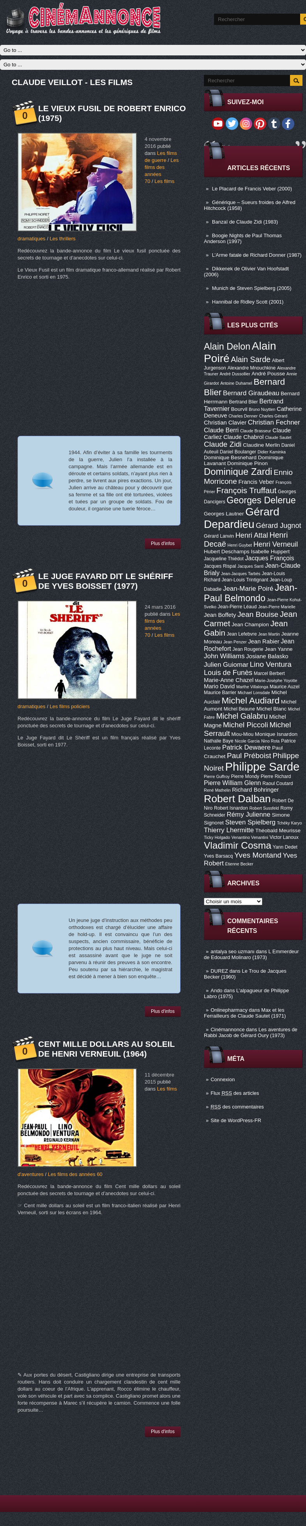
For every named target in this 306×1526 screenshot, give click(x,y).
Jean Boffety (220, 615)
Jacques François (269, 557)
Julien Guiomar (226, 664)
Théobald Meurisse (278, 830)
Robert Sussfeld (264, 808)
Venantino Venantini (250, 837)
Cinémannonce (227, 1029)
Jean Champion (250, 624)
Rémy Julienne (248, 814)
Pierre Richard (276, 776)
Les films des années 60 (75, 1174)
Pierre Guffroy (217, 776)
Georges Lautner (224, 514)
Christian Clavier (225, 422)
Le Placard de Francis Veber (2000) (252, 189)
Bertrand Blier (243, 402)
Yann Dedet (285, 847)
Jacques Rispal (220, 566)
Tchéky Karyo (289, 823)
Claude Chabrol (243, 437)
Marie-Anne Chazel (228, 680)
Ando (216, 990)
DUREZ (219, 971)
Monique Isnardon (276, 734)
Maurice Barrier (220, 692)
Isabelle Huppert (270, 551)
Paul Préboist (249, 755)
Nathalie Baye (218, 741)
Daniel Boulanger (238, 452)
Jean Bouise (257, 614)
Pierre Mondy (245, 776)
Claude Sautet (278, 437)
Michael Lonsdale (254, 692)
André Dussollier (235, 373)
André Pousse (268, 374)
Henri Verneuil (275, 544)
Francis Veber (256, 482)
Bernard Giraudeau (251, 393)
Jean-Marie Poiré (248, 588)
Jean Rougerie (247, 649)
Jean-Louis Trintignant (245, 580)
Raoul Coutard (277, 783)
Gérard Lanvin (219, 536)
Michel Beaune (239, 709)
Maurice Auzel (284, 686)
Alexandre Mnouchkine (251, 368)
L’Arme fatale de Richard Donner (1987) (257, 255)
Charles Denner (243, 416)
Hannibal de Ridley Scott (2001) (248, 302)
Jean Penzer (235, 642)
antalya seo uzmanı (232, 951)
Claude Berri (221, 429)
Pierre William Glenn (232, 782)
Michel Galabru (241, 716)
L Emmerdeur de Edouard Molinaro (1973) (251, 954)
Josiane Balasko (267, 656)
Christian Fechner (274, 422)
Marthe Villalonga (252, 686)
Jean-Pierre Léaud (237, 606)
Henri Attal (251, 535)
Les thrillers (62, 239)
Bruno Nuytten (262, 409)
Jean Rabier (263, 641)
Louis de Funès (228, 673)
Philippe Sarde (262, 766)
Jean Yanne (279, 649)
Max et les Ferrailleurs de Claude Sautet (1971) (245, 1013)
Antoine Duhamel (236, 383)
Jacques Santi (250, 566)
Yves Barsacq (218, 856)
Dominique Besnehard (230, 457)
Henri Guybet (240, 545)
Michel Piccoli (245, 725)
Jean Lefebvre (242, 634)
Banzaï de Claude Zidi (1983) (245, 222)
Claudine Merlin (261, 445)
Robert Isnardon (231, 808)
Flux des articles (234, 1093)
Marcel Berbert (269, 673)
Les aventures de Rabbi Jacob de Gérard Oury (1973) (250, 1032)
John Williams (224, 656)
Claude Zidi (223, 444)
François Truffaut (246, 490)
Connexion (222, 1079)
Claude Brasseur (255, 430)
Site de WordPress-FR (235, 1120)
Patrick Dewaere (246, 747)
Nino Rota (270, 741)
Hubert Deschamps (226, 551)
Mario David (219, 686)
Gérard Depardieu (241, 518)
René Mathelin (217, 790)
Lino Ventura (271, 664)
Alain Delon (227, 346)
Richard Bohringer (255, 790)
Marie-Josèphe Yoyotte (276, 680)
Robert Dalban (237, 799)
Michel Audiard (250, 700)
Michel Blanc (271, 709)
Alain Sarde (251, 359)
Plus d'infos (163, 543)
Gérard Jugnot (278, 525)
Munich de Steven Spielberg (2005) (252, 288)
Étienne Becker (239, 864)
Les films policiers (70, 706)
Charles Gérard (273, 416)
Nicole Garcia (247, 741)
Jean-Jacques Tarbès (240, 573)
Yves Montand (257, 855)
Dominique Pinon (247, 463)
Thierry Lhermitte (229, 830)
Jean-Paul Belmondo (250, 593)
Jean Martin (269, 634)
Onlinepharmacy (229, 1010)
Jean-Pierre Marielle (276, 606)
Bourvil (239, 409)
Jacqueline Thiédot (224, 558)
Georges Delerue (260, 500)
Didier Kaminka (272, 451)
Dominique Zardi (238, 471)
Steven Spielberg (250, 822)
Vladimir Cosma (237, 845)
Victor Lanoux (284, 837)
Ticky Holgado (217, 837)
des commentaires (237, 1107)
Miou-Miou (242, 734)
